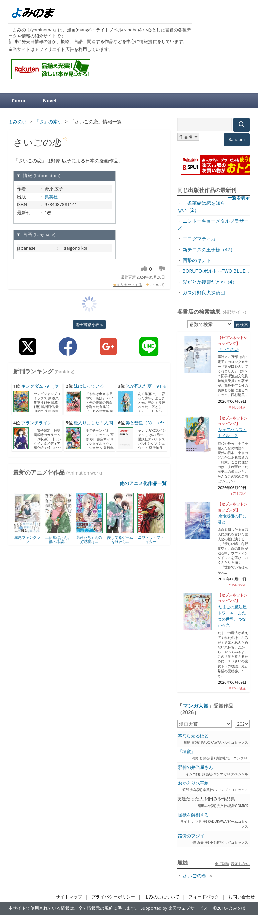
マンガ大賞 (195, 705)
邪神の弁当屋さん (195, 767)
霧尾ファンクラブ (27, 539)
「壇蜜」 (187, 751)
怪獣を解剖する (193, 815)
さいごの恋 (228, 349)
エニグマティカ (199, 238)
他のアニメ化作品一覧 (143, 483)
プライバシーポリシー (113, 897)
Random (237, 139)
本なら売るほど (193, 736)
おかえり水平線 (193, 783)
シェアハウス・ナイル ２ (232, 432)
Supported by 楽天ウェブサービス (174, 908)
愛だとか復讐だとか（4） (210, 282)
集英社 (51, 197)
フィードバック (203, 897)
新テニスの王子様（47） (209, 249)
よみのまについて (161, 897)
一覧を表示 (239, 198)
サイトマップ (69, 897)
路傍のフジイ (191, 836)
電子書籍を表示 (89, 324)
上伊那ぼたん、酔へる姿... (58, 539)
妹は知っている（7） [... (85, 389)
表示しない (240, 863)
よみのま (237, 908)
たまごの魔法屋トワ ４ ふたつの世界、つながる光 (232, 616)
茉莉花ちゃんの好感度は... (89, 539)
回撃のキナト (197, 260)
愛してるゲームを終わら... (120, 539)
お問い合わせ (241, 897)
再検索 (242, 324)
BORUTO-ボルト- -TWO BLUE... (216, 271)
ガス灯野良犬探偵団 (204, 292)
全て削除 (222, 863)
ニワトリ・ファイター (151, 539)
